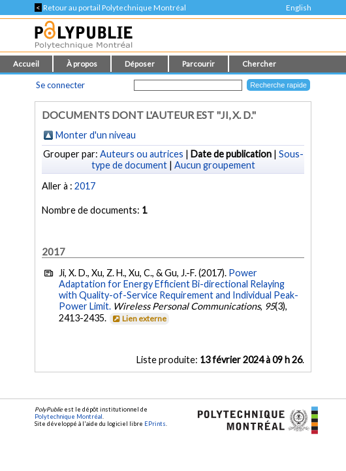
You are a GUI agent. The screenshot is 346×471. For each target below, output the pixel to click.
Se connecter (60, 85)
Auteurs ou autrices (141, 153)
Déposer (140, 63)
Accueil (26, 63)
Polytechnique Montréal (68, 416)
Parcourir (198, 63)
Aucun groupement (214, 165)
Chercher (259, 63)
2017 (84, 185)
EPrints (155, 423)
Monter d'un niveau (95, 134)
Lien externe (138, 318)
